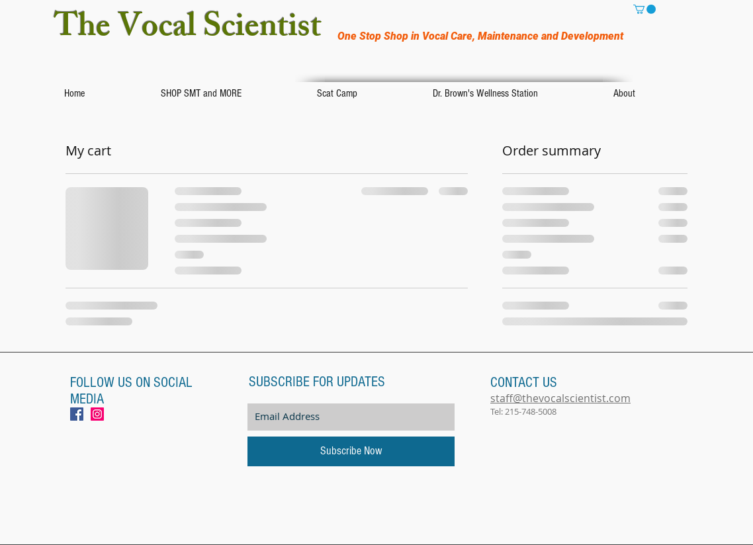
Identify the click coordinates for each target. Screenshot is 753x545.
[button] (644, 9)
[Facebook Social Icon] (76, 414)
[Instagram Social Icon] (97, 414)
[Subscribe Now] (351, 451)
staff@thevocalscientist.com (560, 398)
